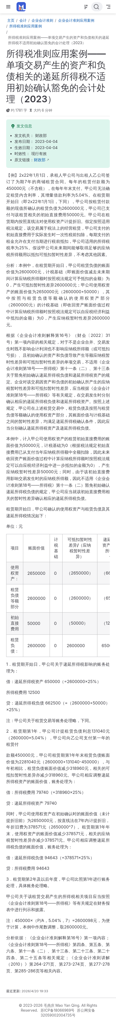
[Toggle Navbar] (108, 6)
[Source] (86, 7)
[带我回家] (23, 6)
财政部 (39, 160)
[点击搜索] (97, 6)
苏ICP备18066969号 (58, 1010)
